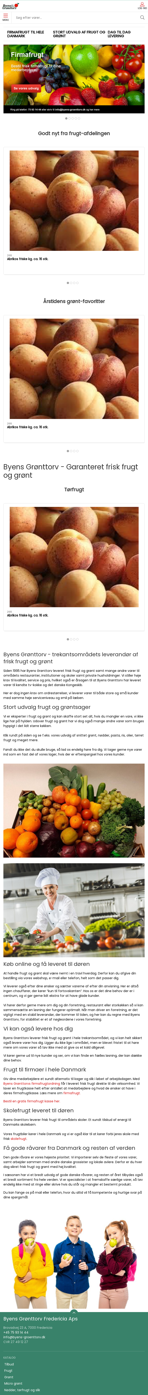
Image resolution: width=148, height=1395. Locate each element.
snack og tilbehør (17, 1270)
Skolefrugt (12, 1315)
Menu (5, 17)
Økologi (10, 1257)
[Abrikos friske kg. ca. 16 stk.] (25, 165)
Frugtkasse (12, 1276)
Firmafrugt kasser (18, 1334)
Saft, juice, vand (16, 1263)
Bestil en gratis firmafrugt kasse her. (31, 929)
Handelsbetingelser (19, 1328)
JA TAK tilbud (14, 1322)
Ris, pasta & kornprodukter (24, 1250)
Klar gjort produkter (19, 1237)
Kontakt (10, 1302)
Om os (9, 1296)
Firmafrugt (12, 1309)
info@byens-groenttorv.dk (24, 1166)
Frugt (8, 1199)
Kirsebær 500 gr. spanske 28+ (116, 188)
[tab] (66, 118)
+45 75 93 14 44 (16, 1161)
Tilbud (9, 1192)
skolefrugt (18, 967)
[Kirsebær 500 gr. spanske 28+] (122, 165)
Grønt (8, 1205)
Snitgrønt (11, 1231)
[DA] (10, 6)
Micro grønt (13, 1212)
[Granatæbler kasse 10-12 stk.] (74, 165)
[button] (9, 82)
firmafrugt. (72, 921)
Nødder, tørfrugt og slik (22, 1218)
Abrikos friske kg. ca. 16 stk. (24, 299)
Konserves (12, 1225)
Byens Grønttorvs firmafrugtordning (31, 912)
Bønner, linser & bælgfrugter (26, 1244)
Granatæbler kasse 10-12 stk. (73, 299)
